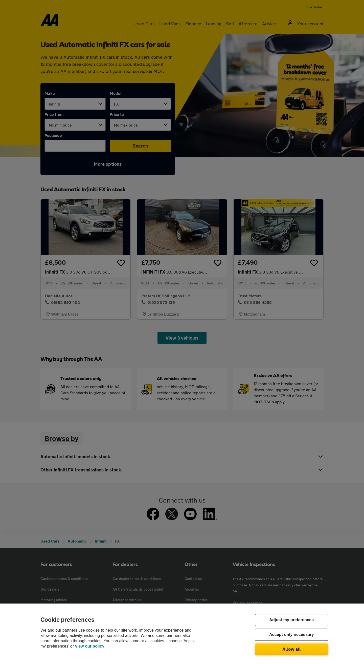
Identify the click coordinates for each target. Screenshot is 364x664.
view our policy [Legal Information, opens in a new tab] (89, 646)
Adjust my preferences (291, 620)
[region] (182, 634)
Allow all (291, 649)
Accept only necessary (291, 635)
